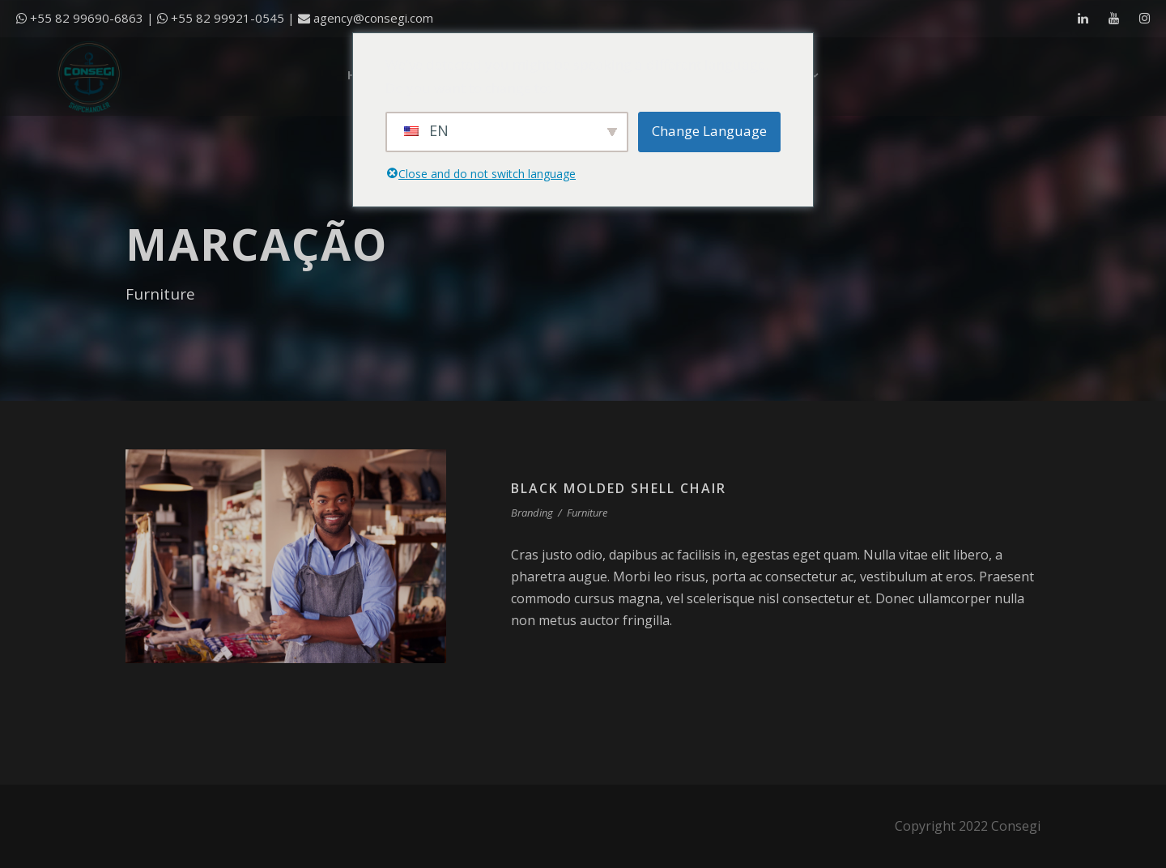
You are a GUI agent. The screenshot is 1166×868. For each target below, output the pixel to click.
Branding (532, 512)
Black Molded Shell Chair (618, 488)
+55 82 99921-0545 (227, 18)
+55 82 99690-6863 (86, 18)
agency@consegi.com (373, 18)
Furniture (587, 512)
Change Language (709, 130)
